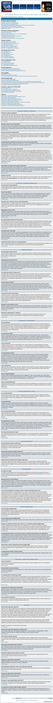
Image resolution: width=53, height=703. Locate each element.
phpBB (21, 700)
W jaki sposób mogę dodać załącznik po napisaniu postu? (13, 96)
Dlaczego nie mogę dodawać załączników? (10, 101)
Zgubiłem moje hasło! (5, 28)
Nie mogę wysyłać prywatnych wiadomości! (10, 68)
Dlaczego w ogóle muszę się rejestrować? (10, 23)
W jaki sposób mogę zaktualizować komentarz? (11, 98)
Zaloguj (33, 14)
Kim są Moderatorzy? (5, 62)
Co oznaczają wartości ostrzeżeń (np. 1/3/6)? (10, 90)
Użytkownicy (17, 14)
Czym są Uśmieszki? (5, 53)
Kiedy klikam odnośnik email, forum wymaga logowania (12, 38)
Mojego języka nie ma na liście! (7, 35)
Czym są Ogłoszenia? (5, 55)
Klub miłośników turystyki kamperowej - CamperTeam (12, 16)
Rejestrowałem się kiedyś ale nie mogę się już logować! (12, 27)
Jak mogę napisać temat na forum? (8, 41)
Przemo (15, 473)
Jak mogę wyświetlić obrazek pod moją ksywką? (11, 36)
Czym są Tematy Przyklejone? (7, 56)
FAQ (7, 14)
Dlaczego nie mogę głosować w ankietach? (10, 48)
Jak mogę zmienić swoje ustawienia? (9, 31)
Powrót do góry (4, 121)
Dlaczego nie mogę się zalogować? (8, 21)
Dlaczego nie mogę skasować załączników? (10, 103)
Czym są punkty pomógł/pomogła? (8, 79)
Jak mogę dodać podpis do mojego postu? (10, 43)
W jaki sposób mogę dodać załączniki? (9, 95)
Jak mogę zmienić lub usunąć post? (8, 42)
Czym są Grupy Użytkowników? (7, 63)
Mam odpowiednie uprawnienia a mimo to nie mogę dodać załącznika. (15, 102)
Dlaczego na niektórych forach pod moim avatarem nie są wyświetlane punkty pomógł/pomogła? (21, 81)
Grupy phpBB (40, 472)
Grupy (22, 14)
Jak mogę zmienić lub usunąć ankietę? (9, 45)
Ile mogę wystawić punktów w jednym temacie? (11, 84)
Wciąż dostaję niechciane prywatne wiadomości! (11, 69)
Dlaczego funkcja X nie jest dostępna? (9, 75)
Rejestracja (27, 14)
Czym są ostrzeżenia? (5, 88)
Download (46, 14)
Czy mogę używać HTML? (6, 52)
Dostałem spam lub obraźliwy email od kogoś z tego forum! (13, 70)
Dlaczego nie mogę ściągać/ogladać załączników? (11, 104)
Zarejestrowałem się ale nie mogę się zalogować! (11, 26)
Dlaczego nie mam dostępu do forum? (9, 47)
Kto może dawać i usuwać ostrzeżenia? (9, 89)
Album (37, 14)
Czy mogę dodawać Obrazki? (7, 54)
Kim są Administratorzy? (6, 61)
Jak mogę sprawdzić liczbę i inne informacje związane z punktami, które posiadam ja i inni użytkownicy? (22, 82)
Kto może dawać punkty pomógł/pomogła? (10, 80)
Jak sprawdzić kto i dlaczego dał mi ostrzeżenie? (11, 91)
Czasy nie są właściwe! (6, 32)
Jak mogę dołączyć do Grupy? (7, 64)
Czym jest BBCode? (5, 51)
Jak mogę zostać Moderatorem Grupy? (9, 65)
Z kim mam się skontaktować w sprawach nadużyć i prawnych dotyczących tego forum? (19, 76)
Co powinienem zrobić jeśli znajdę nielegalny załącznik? (13, 105)
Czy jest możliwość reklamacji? (7, 92)
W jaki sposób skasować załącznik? (8, 97)
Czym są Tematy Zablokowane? (8, 57)
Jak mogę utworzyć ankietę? (7, 44)
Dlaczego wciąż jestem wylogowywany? (9, 24)
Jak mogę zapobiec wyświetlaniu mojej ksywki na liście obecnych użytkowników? (18, 25)
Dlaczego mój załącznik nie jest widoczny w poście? (12, 100)
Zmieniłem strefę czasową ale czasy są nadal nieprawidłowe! (14, 33)
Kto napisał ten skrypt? (6, 73)
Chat (41, 14)
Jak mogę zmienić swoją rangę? (8, 37)
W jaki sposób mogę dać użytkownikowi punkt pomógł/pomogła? (14, 83)
